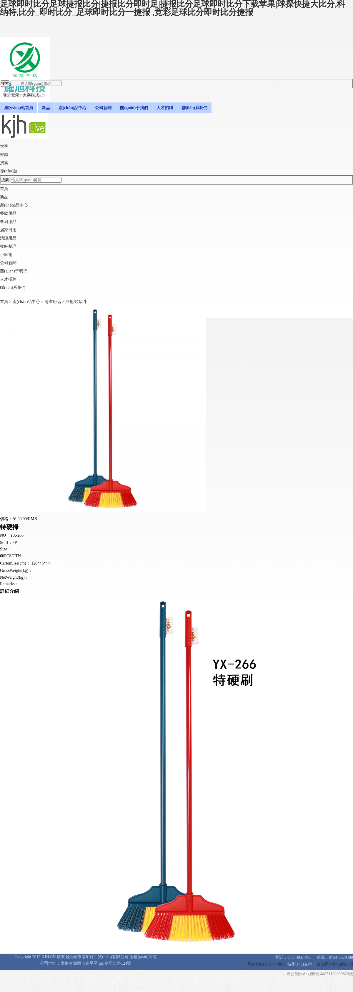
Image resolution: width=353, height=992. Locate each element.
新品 (4, 197)
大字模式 (31, 95)
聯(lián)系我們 (12, 287)
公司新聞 (8, 263)
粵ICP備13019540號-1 (267, 964)
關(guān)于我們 (13, 271)
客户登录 (11, 95)
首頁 (4, 189)
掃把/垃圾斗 (76, 301)
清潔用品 (52, 301)
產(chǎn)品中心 (26, 301)
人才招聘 (8, 279)
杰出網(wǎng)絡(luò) (334, 964)
